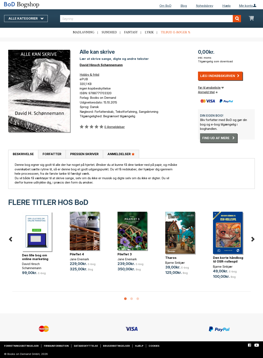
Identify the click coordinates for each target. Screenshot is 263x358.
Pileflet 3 (125, 254)
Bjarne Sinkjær (175, 262)
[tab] (23, 154)
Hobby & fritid (89, 75)
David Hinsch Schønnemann (101, 65)
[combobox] (150, 18)
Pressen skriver (84, 154)
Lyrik (149, 32)
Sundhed (109, 32)
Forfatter (52, 154)
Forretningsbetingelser (21, 345)
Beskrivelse (23, 154)
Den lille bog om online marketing (35, 257)
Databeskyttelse (86, 345)
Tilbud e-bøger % (175, 32)
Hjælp (226, 6)
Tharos (171, 258)
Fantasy (131, 32)
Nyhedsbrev (204, 6)
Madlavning (83, 32)
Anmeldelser (121, 154)
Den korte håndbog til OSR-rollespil (228, 259)
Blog (183, 6)
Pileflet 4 (77, 254)
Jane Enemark (79, 259)
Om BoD (165, 6)
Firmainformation (56, 345)
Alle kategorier (25, 18)
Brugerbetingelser (116, 345)
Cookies (154, 345)
